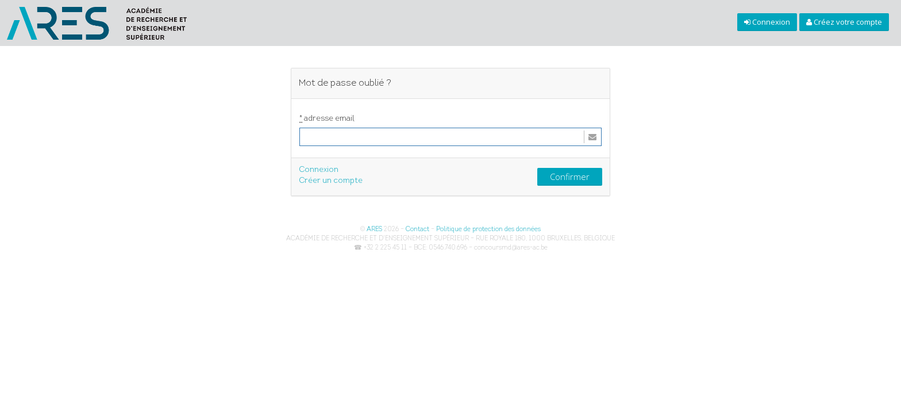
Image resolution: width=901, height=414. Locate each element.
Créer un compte (331, 181)
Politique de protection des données (488, 230)
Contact (417, 230)
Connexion (318, 170)
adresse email (327, 119)
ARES (374, 230)
